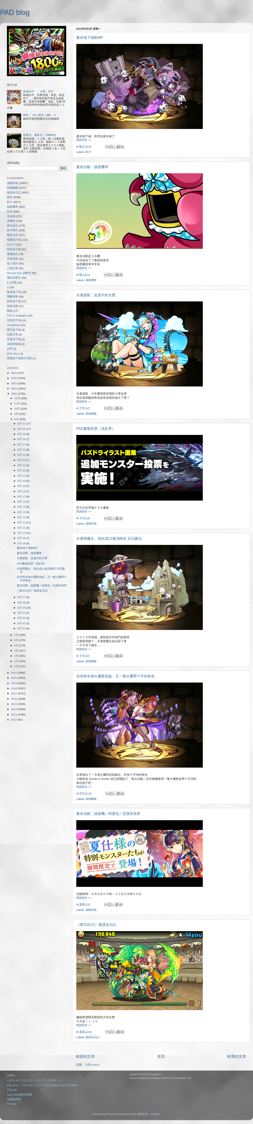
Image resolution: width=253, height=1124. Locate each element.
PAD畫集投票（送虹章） (95, 429)
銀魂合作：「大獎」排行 (38, 91)
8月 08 (21, 543)
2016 (14, 698)
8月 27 (21, 444)
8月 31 (21, 423)
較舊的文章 (236, 1056)
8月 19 (21, 486)
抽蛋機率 (91, 280)
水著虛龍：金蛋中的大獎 (95, 295)
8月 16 (21, 501)
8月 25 (21, 454)
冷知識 (11, 216)
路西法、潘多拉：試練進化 (39, 135)
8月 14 (21, 512)
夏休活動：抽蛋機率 (92, 167)
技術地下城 (14, 301)
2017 (14, 693)
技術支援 (12, 306)
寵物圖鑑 (91, 413)
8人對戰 (12, 282)
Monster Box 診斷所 (19, 273)
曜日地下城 (14, 329)
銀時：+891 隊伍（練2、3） (40, 115)
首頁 (161, 1056)
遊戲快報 (91, 523)
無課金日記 (92, 1037)
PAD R (11, 244)
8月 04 (21, 612)
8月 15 (21, 506)
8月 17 (21, 496)
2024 (14, 383)
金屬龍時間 (14, 1099)
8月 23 (21, 465)
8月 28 (21, 439)
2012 (14, 719)
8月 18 (21, 491)
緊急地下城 (14, 292)
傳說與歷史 (14, 277)
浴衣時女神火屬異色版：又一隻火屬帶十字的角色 (115, 676)
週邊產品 (12, 254)
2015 (14, 704)
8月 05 (21, 607)
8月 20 (21, 480)
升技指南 (12, 258)
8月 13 (21, 517)
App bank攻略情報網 (19, 1094)
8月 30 (21, 428)
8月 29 (21, 434)
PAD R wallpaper (17, 315)
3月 (16, 655)
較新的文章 (85, 1056)
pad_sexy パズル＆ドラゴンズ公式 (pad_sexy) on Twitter (42, 1085)
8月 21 (21, 475)
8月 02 (21, 623)
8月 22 (21, 470)
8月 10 (21, 532)
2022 (14, 393)
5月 (16, 645)
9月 (16, 413)
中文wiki (12, 1103)
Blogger (155, 1114)
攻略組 (11, 220)
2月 (16, 661)
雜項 (9, 197)
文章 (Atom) (92, 1064)
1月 (16, 666)
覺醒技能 (12, 296)
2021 (14, 672)
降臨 (9, 310)
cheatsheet (13, 325)
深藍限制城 (14, 344)
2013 (14, 714)
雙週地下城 (14, 239)
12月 (17, 398)
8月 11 (21, 527)
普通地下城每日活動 (19, 358)
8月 (16, 419)
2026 (14, 372)
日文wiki (12, 1089)
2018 (14, 688)
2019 (14, 683)
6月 (16, 640)
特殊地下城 (14, 249)
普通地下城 (14, 339)
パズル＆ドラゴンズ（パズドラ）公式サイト (34, 1080)
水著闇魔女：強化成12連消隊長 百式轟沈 (109, 539)
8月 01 (21, 628)
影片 (88, 152)
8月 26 (21, 449)
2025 (14, 378)
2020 (14, 677)
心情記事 (12, 268)
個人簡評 (12, 263)
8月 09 (21, 538)
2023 (14, 388)
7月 (16, 634)
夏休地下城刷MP (89, 38)
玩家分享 (12, 334)
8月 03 (21, 617)
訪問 (9, 348)
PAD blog (14, 12)
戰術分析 (12, 235)
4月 (16, 650)
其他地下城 (14, 320)
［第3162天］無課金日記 (96, 925)
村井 (9, 211)
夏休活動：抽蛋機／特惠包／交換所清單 (108, 814)
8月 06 (21, 602)
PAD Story (13, 353)
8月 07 (21, 597)
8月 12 (21, 522)
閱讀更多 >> (83, 139)
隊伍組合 (12, 225)
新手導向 (12, 230)
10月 (17, 408)
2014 (14, 709)
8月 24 (21, 460)
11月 (17, 403)
